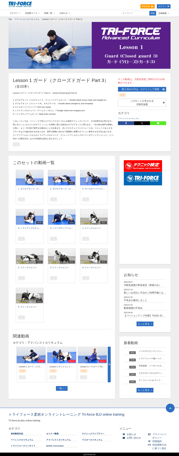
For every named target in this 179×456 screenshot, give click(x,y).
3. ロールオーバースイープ (94, 189)
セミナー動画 (52, 434)
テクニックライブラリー (93, 434)
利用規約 (155, 441)
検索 (153, 13)
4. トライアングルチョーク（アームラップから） (40, 228)
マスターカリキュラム (92, 440)
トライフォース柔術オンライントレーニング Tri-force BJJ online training (66, 415)
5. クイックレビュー (27, 307)
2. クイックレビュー (27, 268)
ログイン (163, 6)
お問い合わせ (132, 438)
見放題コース (32, 13)
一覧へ (61, 388)
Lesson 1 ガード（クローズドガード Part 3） (39, 367)
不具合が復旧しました (135, 300)
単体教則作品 (17, 434)
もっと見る (145, 324)
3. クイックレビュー (59, 268)
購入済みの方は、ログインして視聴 (143, 89)
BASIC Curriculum (55, 446)
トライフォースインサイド (23, 446)
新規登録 (147, 6)
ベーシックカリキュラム (22, 440)
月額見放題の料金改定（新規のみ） (142, 285)
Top (10, 19)
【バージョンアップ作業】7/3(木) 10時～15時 (148, 316)
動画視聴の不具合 (133, 308)
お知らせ (64, 13)
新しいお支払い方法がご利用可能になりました (148, 293)
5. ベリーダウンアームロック (63, 228)
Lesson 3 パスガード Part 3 (92, 367)
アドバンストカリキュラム (27, 19)
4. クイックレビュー (91, 268)
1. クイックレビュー (91, 228)
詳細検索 (164, 13)
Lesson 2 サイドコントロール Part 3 (66, 367)
